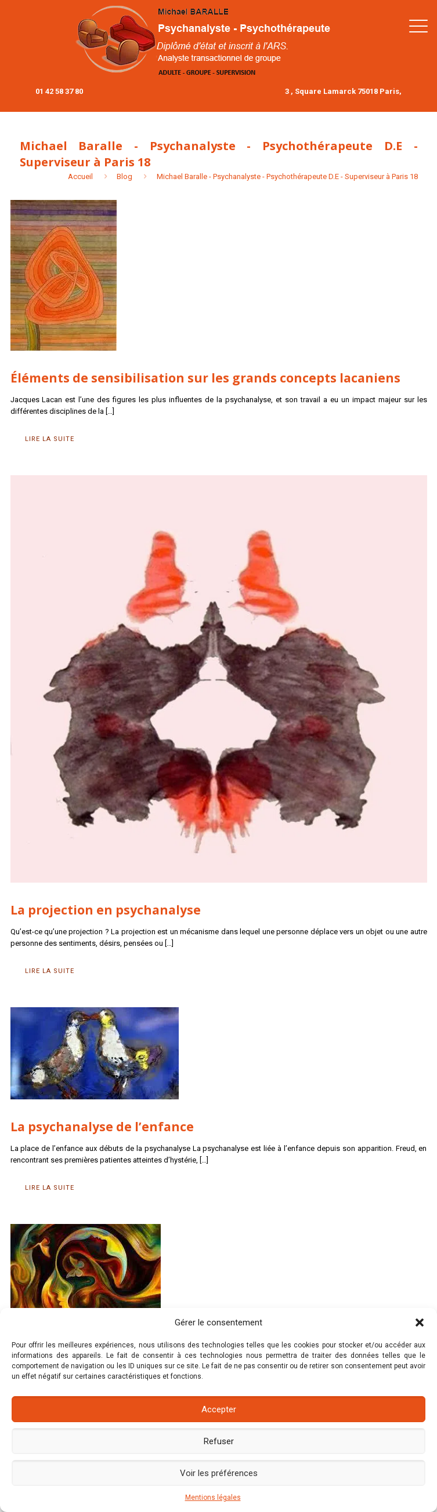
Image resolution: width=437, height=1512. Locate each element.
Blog (124, 176)
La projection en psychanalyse (105, 910)
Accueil (80, 176)
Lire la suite (49, 439)
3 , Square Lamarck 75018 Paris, (343, 91)
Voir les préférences (219, 1473)
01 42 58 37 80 (59, 91)
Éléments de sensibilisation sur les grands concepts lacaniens (205, 378)
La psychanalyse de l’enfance (102, 1126)
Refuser (219, 1441)
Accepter (218, 1409)
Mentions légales (213, 1497)
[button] (419, 1322)
